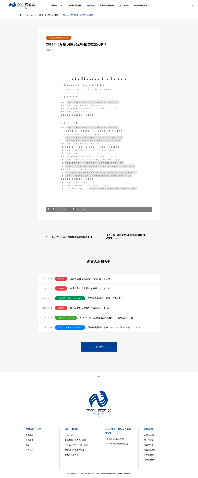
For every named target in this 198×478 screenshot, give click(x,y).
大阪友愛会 (149, 455)
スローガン (70, 435)
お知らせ (90, 5)
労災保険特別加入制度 (74, 450)
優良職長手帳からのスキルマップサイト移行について (114, 327)
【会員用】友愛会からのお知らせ (70, 298)
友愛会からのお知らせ (66, 318)
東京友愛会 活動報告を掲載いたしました (90, 308)
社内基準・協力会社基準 (75, 440)
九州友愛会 (149, 459)
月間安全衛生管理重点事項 (59, 38)
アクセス (29, 450)
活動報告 (61, 279)
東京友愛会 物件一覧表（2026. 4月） (106, 298)
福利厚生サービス (72, 455)
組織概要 (29, 440)
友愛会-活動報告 (107, 5)
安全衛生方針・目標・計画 (76, 445)
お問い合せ (124, 5)
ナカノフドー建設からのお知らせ (70, 327)
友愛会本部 (149, 435)
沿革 (27, 445)
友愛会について (57, 5)
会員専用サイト (141, 5)
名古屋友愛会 (150, 450)
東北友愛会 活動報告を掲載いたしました (90, 288)
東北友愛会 (149, 440)
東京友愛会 (149, 445)
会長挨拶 (29, 435)
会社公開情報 (75, 5)
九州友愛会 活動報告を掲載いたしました (90, 278)
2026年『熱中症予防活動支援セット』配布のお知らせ (106, 318)
